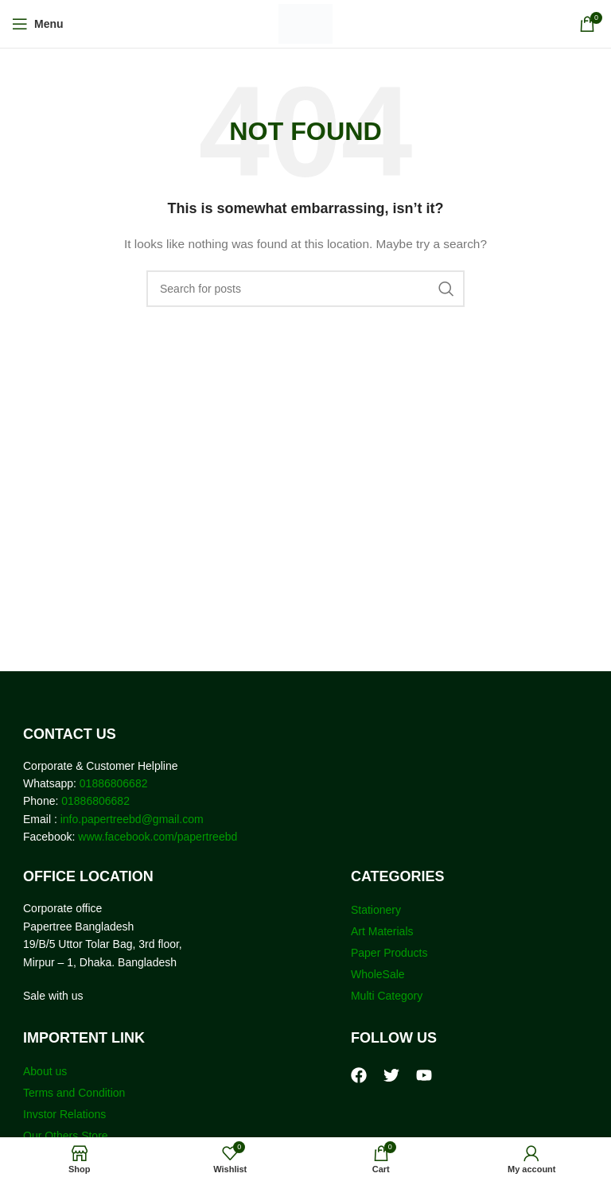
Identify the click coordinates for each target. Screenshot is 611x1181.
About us (45, 1071)
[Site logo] (305, 23)
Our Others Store (67, 1135)
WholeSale (378, 974)
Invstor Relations (64, 1114)
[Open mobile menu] (38, 24)
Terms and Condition (74, 1092)
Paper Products (389, 952)
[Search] (305, 288)
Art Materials (382, 931)
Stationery (376, 909)
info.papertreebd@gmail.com (132, 819)
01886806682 (112, 783)
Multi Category (386, 995)
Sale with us (53, 995)
